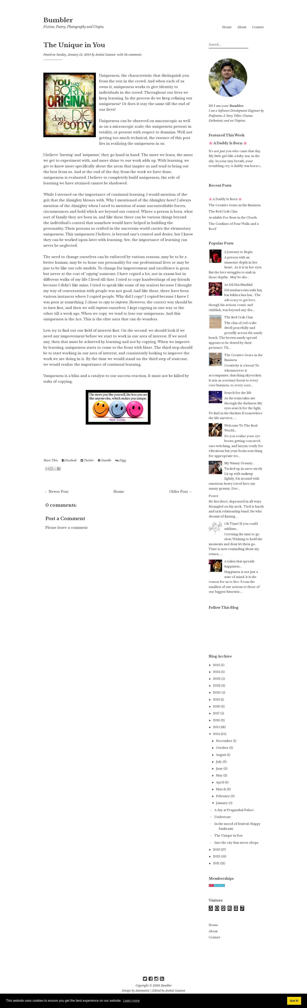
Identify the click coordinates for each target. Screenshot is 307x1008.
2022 (217, 685)
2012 (217, 856)
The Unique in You (76, 45)
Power (213, 496)
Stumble (104, 460)
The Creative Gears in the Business (235, 205)
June (220, 768)
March (221, 789)
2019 (217, 699)
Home (227, 27)
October (222, 748)
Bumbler (59, 20)
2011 (216, 863)
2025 (217, 665)
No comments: (133, 54)
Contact (258, 27)
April (220, 782)
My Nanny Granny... (239, 463)
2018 (217, 706)
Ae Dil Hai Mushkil (238, 285)
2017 (216, 713)
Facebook (69, 460)
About (241, 27)
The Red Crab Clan (223, 211)
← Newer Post (56, 492)
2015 (216, 727)
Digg (120, 460)
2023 (217, 679)
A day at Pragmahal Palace (234, 810)
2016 (217, 720)
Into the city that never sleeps (236, 842)
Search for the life (237, 393)
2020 (217, 692)
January (222, 803)
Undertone (222, 817)
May (219, 775)
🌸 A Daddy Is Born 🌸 (228, 143)
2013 (217, 849)
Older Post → (180, 492)
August (221, 755)
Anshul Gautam (175, 990)
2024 (217, 672)
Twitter (87, 460)
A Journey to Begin (238, 252)
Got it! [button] (294, 1000)
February (223, 796)
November (224, 741)
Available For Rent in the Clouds (233, 217)
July (219, 762)
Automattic (142, 990)
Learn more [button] (131, 1000)
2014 (217, 734)
